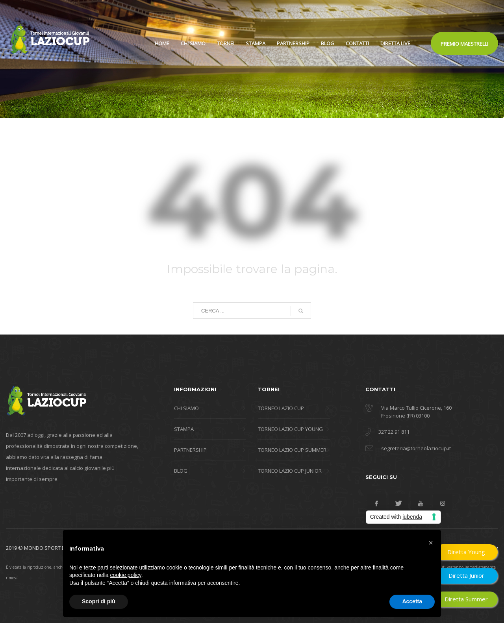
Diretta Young (466, 552)
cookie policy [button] (125, 575)
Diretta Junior (466, 575)
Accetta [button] (412, 601)
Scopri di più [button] (98, 601)
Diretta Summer (466, 599)
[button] (430, 542)
